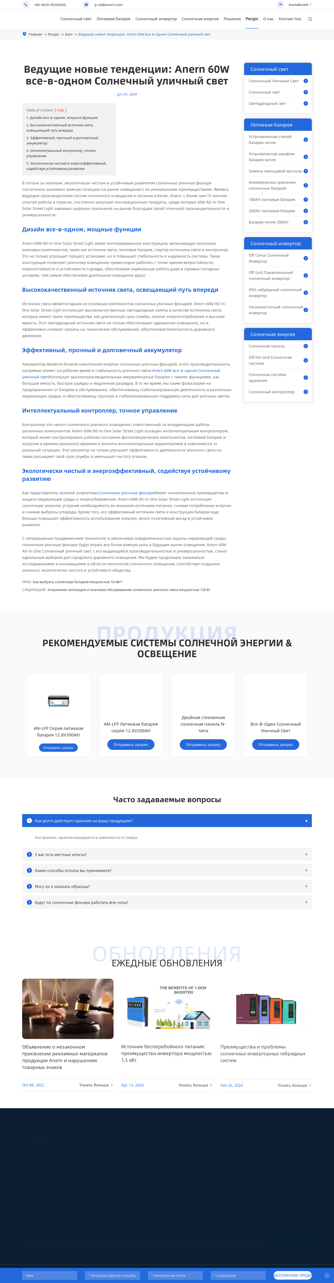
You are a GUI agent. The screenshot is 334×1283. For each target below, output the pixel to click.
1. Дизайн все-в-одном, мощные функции (62, 117)
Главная (35, 34)
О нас (268, 19)
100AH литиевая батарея (272, 199)
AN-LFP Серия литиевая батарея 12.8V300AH (276, 733)
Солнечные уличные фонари (126, 493)
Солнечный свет (76, 19)
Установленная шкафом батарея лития (272, 157)
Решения (232, 19)
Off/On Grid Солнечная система (270, 360)
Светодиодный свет (267, 103)
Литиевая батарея (113, 19)
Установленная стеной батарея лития (270, 139)
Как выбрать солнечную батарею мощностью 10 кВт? (77, 581)
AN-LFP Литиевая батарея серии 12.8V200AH (58, 733)
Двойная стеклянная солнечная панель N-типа (131, 730)
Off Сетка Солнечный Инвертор (269, 258)
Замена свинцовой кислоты (275, 171)
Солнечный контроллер (271, 392)
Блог (69, 34)
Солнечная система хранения (267, 377)
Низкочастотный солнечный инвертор (276, 310)
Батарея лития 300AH (268, 222)
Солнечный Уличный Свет (274, 81)
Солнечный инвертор (156, 19)
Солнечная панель (267, 346)
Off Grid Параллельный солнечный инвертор (271, 275)
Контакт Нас (290, 19)
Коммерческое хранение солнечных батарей (272, 185)
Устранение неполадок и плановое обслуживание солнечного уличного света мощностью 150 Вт (129, 589)
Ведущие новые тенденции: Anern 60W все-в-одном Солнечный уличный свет (144, 34)
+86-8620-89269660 (50, 4)
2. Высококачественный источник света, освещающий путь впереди (60, 127)
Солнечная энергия (200, 19)
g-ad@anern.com (108, 4)
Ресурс (252, 19)
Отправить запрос (58, 751)
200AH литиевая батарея (272, 211)
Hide (60, 110)
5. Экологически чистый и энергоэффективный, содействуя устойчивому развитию (66, 166)
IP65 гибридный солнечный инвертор (275, 293)
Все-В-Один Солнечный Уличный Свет (203, 733)
